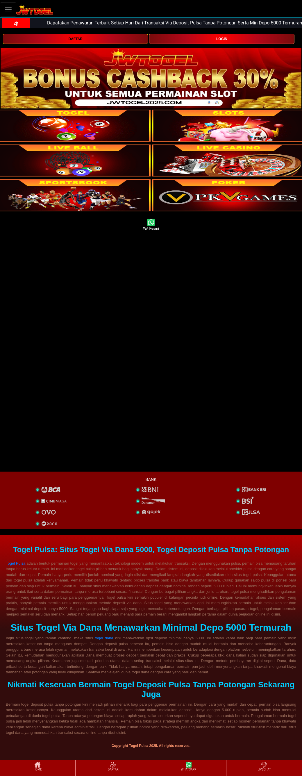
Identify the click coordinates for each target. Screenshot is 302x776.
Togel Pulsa (15, 563)
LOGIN (221, 39)
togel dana (104, 638)
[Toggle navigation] (8, 9)
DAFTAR (75, 39)
